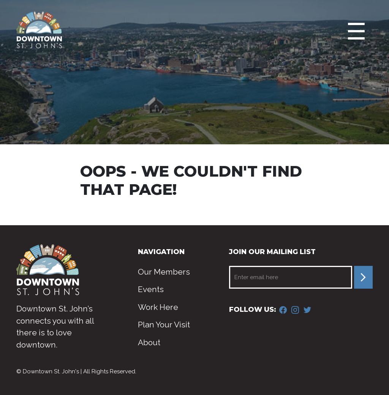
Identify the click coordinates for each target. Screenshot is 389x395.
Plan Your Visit (164, 324)
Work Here (158, 307)
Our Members (164, 271)
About (149, 342)
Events (151, 289)
